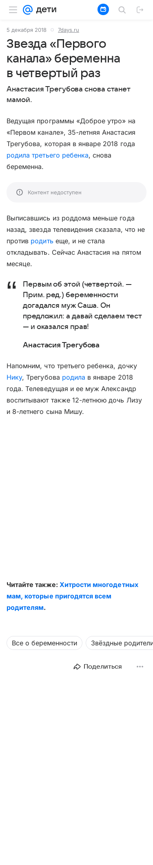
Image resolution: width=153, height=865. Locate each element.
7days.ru (68, 30)
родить (42, 241)
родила (73, 377)
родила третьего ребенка (48, 155)
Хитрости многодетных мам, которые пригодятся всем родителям (72, 596)
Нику (14, 377)
